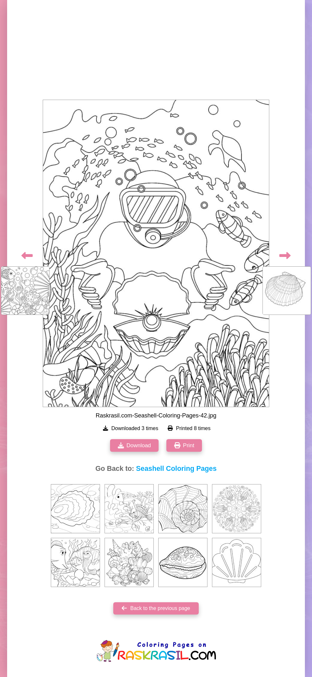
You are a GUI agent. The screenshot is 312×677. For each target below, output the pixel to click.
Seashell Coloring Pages (176, 468)
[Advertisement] (156, 51)
